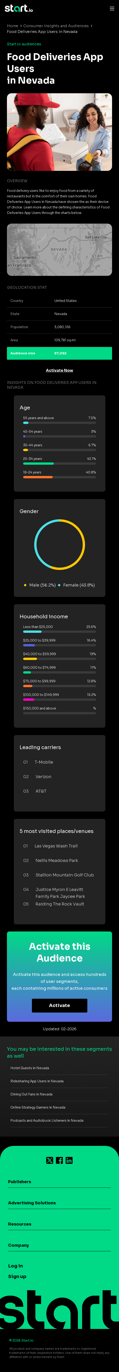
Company (18, 1245)
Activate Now (59, 370)
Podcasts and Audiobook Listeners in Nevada (46, 1120)
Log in (15, 1266)
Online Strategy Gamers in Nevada (37, 1107)
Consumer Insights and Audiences (56, 25)
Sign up (17, 1276)
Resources (19, 1224)
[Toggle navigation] (110, 8)
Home (12, 25)
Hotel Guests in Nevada (29, 1068)
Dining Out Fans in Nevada (31, 1094)
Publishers (19, 1181)
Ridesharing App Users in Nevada (37, 1081)
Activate (59, 1005)
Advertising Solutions (32, 1203)
